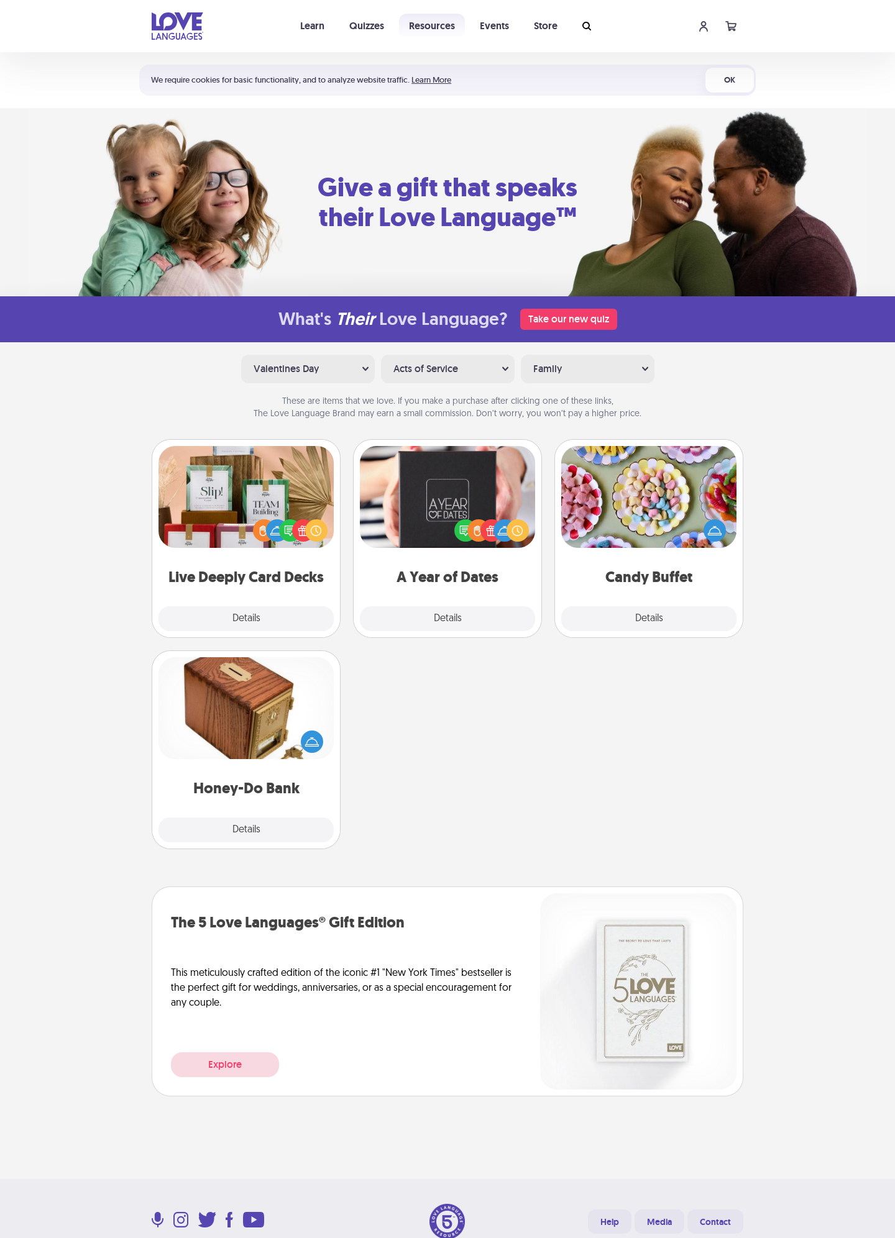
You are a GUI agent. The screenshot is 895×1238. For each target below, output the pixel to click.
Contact (715, 1221)
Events (494, 25)
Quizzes (366, 25)
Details (246, 619)
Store (546, 25)
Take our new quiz (568, 318)
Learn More (431, 80)
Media (659, 1221)
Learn (312, 25)
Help (609, 1221)
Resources (432, 25)
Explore (225, 1064)
